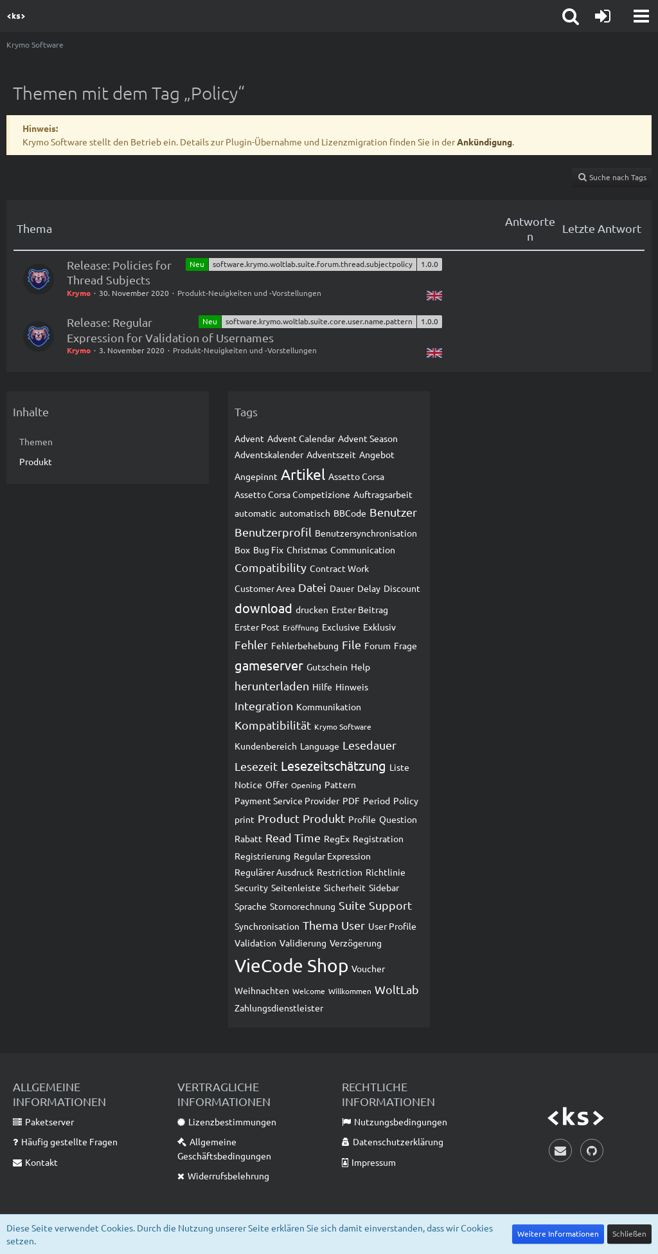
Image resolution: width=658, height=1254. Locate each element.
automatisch (305, 513)
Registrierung (262, 856)
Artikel (303, 474)
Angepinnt (256, 476)
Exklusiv (379, 626)
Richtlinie (385, 872)
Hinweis (351, 686)
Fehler (251, 644)
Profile (362, 819)
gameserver (269, 665)
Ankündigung (484, 141)
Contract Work (339, 568)
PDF (351, 800)
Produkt (35, 461)
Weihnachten (262, 990)
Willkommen (349, 991)
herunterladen (272, 685)
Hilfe (322, 686)
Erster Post (257, 626)
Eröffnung (301, 627)
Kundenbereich (266, 745)
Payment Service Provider (287, 800)
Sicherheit (345, 887)
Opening (306, 785)
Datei (312, 587)
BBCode (349, 513)
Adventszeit (331, 454)
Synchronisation (267, 926)
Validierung (303, 942)
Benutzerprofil (273, 532)
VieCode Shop (291, 965)
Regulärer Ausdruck (274, 872)
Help (360, 666)
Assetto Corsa (356, 476)
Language (319, 745)
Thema (320, 925)
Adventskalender (269, 454)
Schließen (629, 1233)
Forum (377, 645)
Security (251, 887)
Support (390, 905)
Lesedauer (369, 744)
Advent (249, 438)
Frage (405, 645)
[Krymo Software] (16, 16)
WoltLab (397, 989)
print (244, 819)
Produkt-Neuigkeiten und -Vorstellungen (249, 293)
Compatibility (271, 567)
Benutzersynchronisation (366, 533)
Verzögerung (356, 942)
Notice (248, 784)
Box (242, 549)
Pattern (340, 784)
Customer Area (265, 588)
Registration (378, 838)
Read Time (293, 837)
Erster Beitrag (360, 609)
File (351, 644)
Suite (352, 905)
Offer (276, 784)
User (353, 925)
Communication (362, 549)
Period (376, 800)
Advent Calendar (301, 438)
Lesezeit (256, 766)
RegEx (337, 838)
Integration (264, 705)
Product (278, 818)
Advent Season (368, 438)
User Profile (392, 926)
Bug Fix (268, 549)
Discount (402, 588)
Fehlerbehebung (305, 645)
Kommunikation (328, 706)
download (263, 608)
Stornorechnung (302, 906)
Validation (255, 942)
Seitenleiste (296, 887)
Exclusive (341, 626)
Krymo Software (342, 726)
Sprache (251, 906)
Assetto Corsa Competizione (292, 494)
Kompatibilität (273, 725)
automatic (255, 513)
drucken (312, 609)
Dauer (342, 588)
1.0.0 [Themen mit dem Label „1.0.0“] (429, 264)
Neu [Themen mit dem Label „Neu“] (197, 264)
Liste (399, 767)
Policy (405, 800)
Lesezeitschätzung (333, 765)
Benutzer (393, 512)
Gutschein (327, 666)
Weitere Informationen (558, 1233)
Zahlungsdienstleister (279, 1007)
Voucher (368, 968)
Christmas (307, 549)
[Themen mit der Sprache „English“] (434, 294)
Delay (368, 588)
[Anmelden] (603, 16)
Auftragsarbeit (383, 494)
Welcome (308, 991)
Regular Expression (332, 856)
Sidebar (384, 887)
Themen (36, 441)
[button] (641, 16)
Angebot (377, 454)
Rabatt (248, 838)
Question (398, 819)
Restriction (339, 872)
